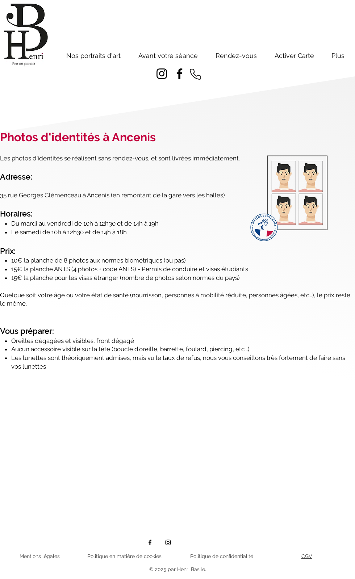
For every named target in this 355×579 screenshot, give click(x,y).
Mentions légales (40, 556)
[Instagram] (162, 74)
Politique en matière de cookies (124, 556)
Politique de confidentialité (221, 556)
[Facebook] (179, 74)
